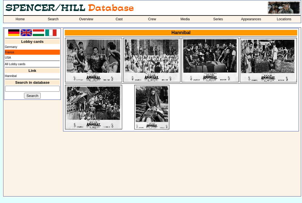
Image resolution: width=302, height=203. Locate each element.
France (9, 52)
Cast (119, 19)
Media (185, 19)
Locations (284, 19)
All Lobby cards (15, 64)
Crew (152, 19)
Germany (11, 46)
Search (53, 19)
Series (218, 19)
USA (8, 57)
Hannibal (11, 76)
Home (20, 19)
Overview (86, 19)
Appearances (251, 19)
